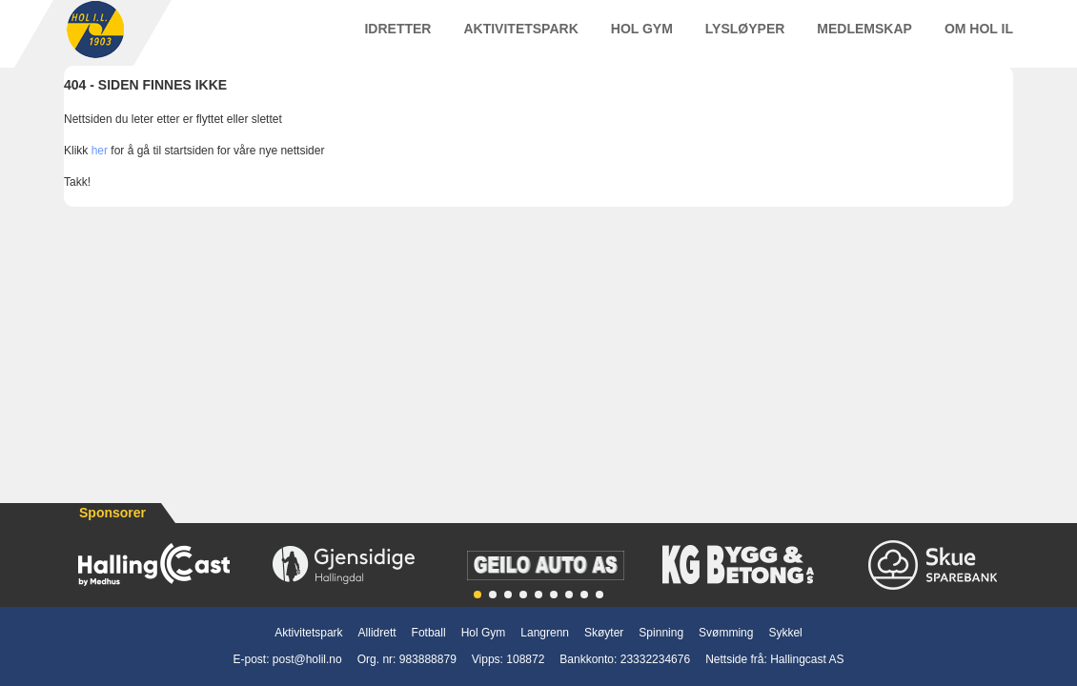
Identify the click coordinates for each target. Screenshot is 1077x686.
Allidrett (377, 632)
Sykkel (785, 632)
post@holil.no (307, 659)
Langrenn (544, 632)
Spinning (661, 632)
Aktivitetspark (520, 37)
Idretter (397, 37)
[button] (477, 594)
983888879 (428, 659)
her (99, 168)
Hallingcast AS (806, 659)
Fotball (429, 632)
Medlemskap (864, 37)
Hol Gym (642, 37)
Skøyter (603, 632)
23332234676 (655, 659)
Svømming (726, 632)
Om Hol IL (979, 37)
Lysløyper (745, 37)
